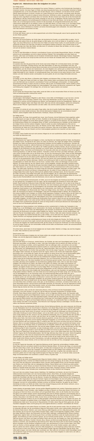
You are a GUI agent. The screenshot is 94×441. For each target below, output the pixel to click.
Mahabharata (22, 0)
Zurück (33, 0)
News (41, 0)
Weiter (37, 0)
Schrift (79, 0)
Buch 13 (29, 0)
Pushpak (16, 0)
